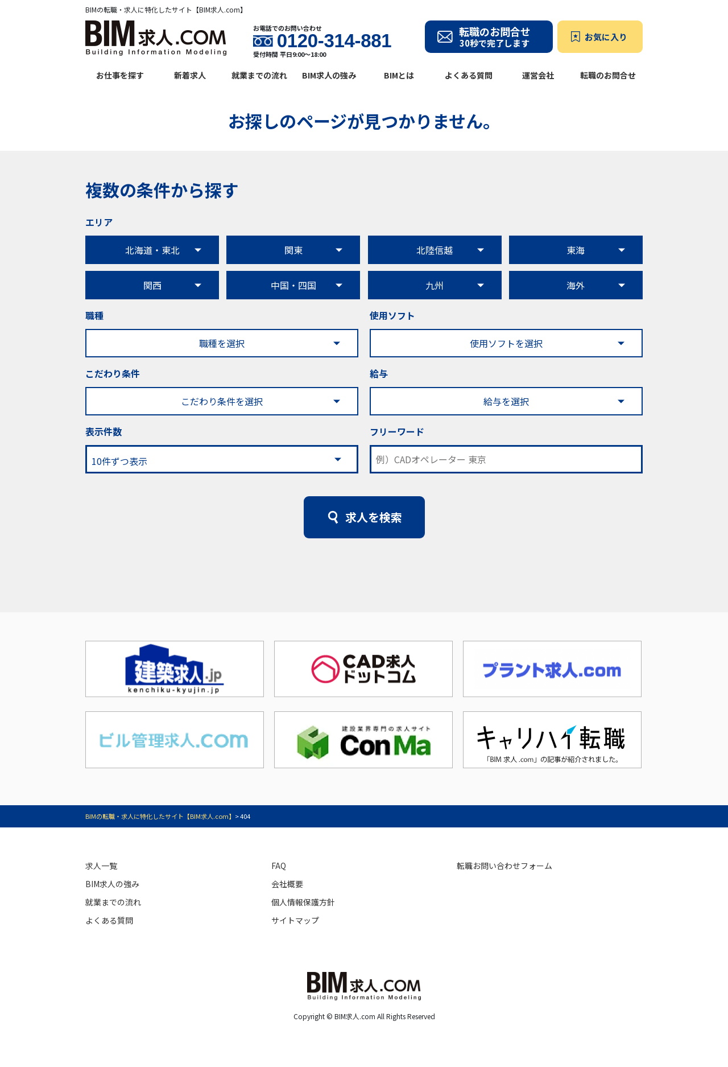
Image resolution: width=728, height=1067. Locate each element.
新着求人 (190, 75)
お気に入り (606, 37)
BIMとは (399, 75)
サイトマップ (295, 920)
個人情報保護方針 (303, 902)
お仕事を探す (120, 75)
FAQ (278, 865)
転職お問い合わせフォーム (504, 865)
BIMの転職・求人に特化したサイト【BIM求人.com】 (160, 816)
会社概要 (287, 883)
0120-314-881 (334, 41)
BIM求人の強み (329, 75)
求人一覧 (101, 865)
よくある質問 (469, 75)
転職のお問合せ (608, 75)
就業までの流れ (259, 75)
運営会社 (538, 75)
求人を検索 (373, 517)
